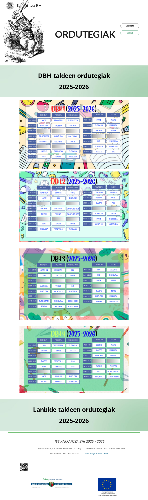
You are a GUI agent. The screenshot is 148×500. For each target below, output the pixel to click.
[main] (85, 32)
